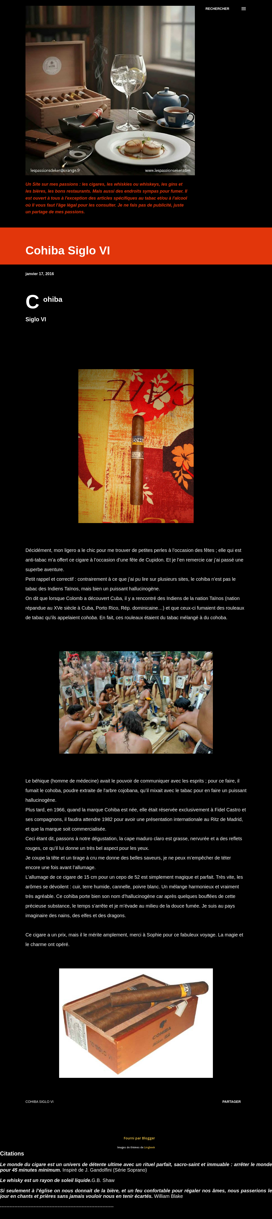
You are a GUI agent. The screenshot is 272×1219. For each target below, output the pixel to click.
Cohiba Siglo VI (39, 1102)
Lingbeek (149, 1147)
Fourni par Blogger (136, 1138)
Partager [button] (232, 1102)
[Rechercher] (217, 9)
